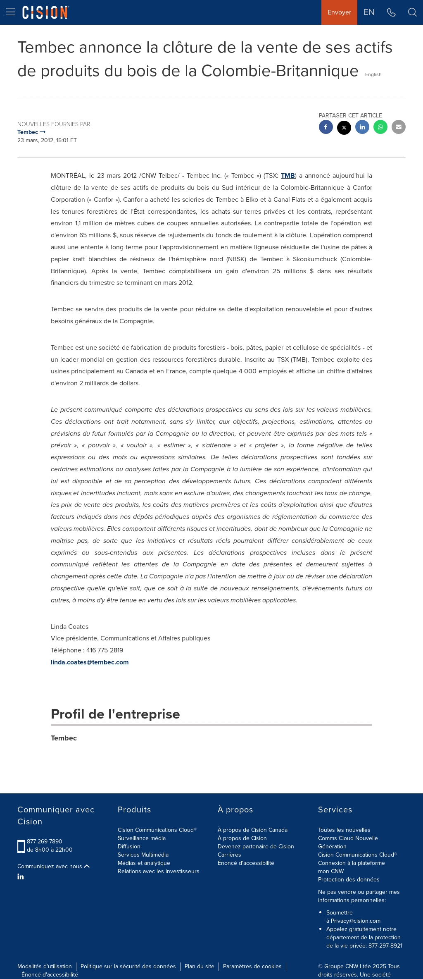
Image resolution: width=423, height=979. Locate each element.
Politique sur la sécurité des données (128, 966)
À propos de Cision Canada (253, 830)
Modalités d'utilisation (44, 966)
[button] (412, 12)
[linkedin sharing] (362, 128)
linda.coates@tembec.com (90, 662)
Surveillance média (142, 838)
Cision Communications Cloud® (157, 830)
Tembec (64, 738)
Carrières (229, 854)
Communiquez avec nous (53, 866)
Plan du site (199, 966)
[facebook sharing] (326, 128)
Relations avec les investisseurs (159, 871)
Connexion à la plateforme (351, 863)
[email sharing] (399, 128)
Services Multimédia (143, 854)
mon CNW (331, 871)
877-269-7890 (44, 841)
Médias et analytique (144, 863)
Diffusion (129, 846)
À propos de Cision (242, 838)
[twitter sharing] (344, 129)
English (373, 74)
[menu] (10, 12)
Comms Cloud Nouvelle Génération (348, 842)
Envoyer (339, 12)
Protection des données (349, 879)
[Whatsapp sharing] (380, 128)
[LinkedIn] (21, 877)
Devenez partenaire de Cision (256, 846)
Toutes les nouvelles (344, 830)
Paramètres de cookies (252, 966)
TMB (288, 175)
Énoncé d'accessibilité (246, 863)
